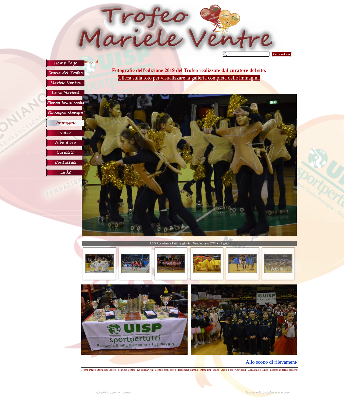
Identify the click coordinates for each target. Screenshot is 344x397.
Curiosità (240, 369)
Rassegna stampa (188, 369)
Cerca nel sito (281, 54)
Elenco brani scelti (165, 369)
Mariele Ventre (126, 369)
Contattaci (254, 369)
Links (264, 369)
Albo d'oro (227, 369)
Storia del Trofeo (106, 369)
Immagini (205, 369)
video (216, 369)
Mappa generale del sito (284, 369)
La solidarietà (145, 369)
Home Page (88, 369)
